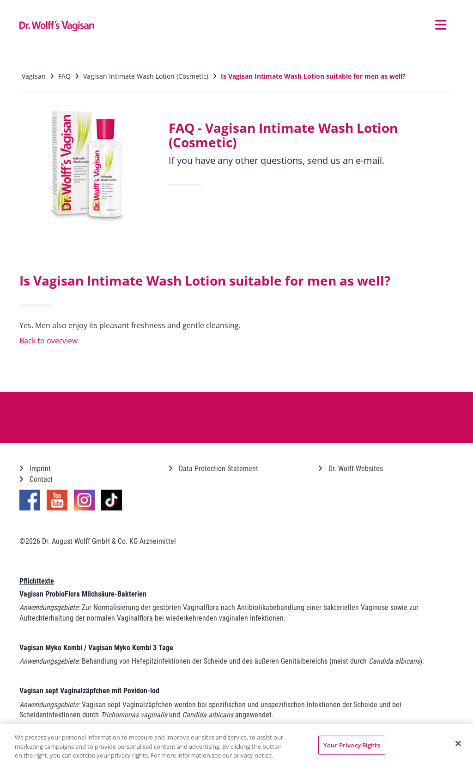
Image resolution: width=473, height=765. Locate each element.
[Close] (458, 743)
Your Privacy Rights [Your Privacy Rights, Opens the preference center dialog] (351, 744)
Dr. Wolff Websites (350, 468)
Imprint (35, 468)
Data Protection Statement (213, 468)
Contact (36, 479)
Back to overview (48, 341)
